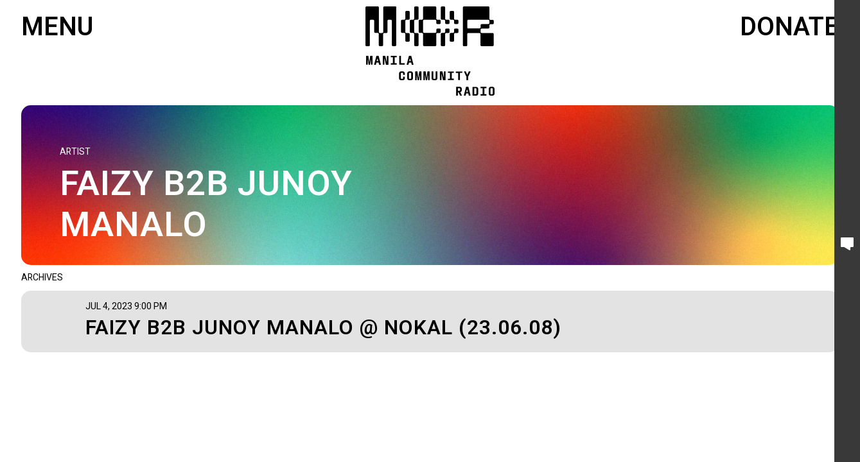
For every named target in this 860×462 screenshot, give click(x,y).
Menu (57, 27)
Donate (789, 27)
